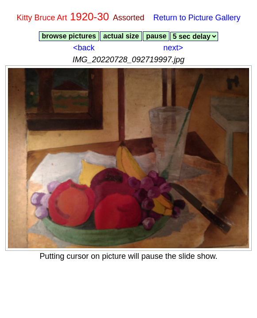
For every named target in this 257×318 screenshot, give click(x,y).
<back (84, 47)
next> (173, 47)
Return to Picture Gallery (196, 17)
